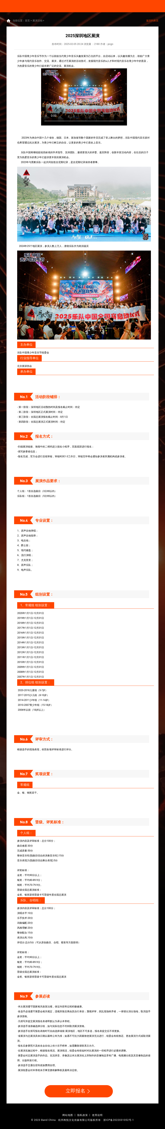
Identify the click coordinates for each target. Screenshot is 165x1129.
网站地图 (67, 1115)
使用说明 (97, 1115)
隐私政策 (82, 1115)
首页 (27, 20)
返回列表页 (152, 20)
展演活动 (37, 20)
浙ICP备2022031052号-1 (118, 1120)
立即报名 (79, 1091)
